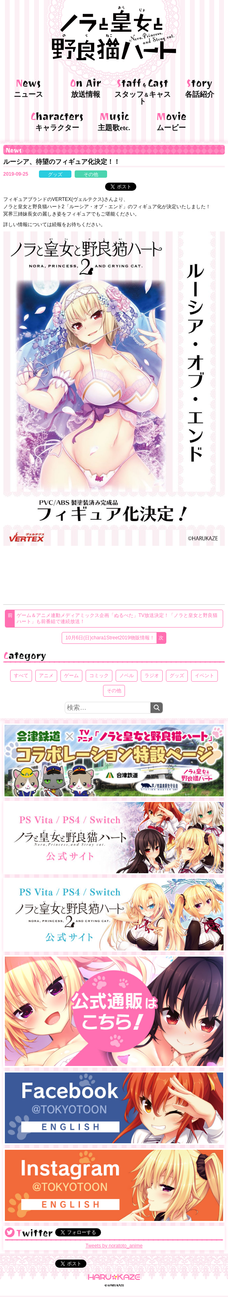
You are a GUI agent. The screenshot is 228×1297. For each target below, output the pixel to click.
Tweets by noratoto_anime (114, 1246)
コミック (99, 675)
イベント (204, 675)
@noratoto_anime (10, 1232)
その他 (91, 174)
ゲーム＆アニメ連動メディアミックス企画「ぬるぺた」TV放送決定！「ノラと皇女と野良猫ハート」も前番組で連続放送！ (117, 618)
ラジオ (151, 675)
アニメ (46, 675)
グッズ (55, 174)
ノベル (126, 675)
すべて (21, 675)
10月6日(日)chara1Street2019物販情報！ (109, 638)
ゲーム (71, 675)
